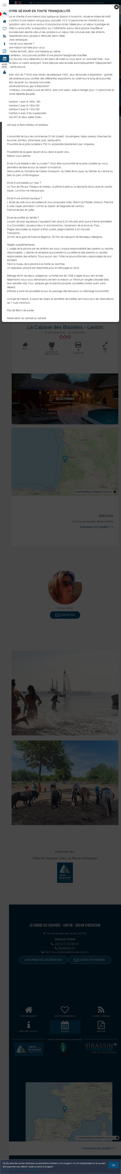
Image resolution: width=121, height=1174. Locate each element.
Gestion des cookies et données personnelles (22, 1170)
